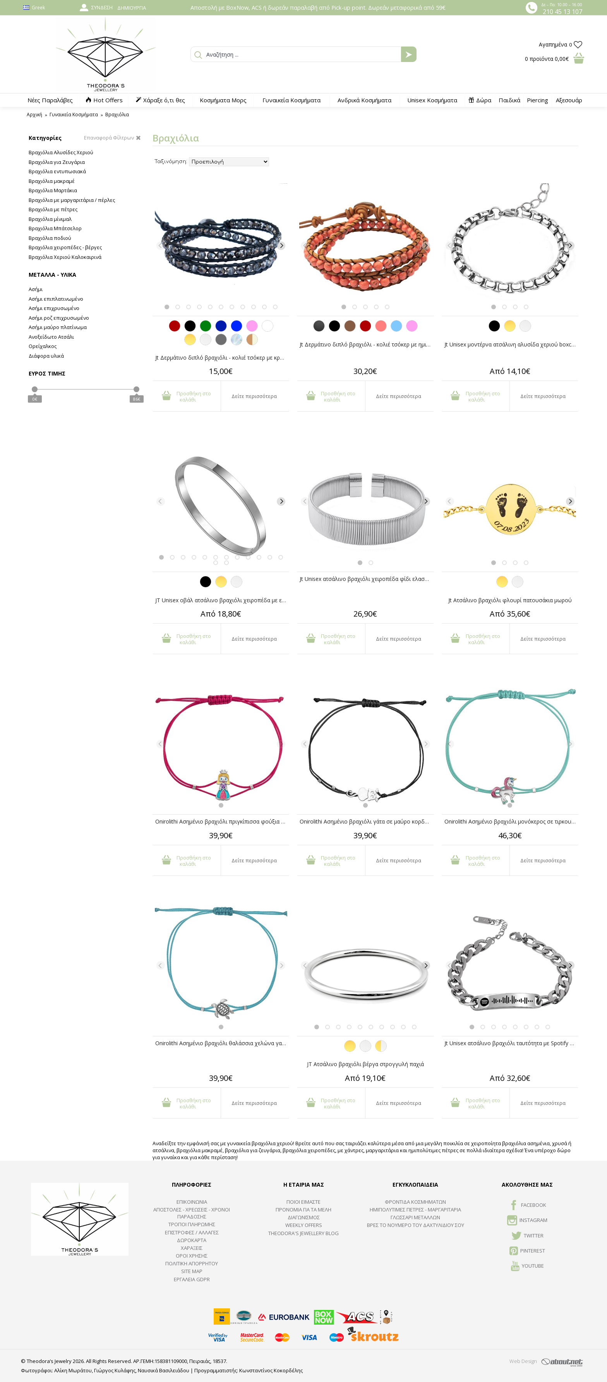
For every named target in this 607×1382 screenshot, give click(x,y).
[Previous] (160, 245)
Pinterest (527, 1251)
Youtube (527, 1266)
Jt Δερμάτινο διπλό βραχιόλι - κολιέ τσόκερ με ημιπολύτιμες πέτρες (367, 344)
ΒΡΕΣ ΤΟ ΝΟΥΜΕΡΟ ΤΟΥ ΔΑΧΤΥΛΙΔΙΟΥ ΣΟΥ (415, 1225)
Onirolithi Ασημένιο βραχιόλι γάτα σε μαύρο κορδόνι (366, 821)
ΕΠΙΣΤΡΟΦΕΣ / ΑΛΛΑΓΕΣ (192, 1232)
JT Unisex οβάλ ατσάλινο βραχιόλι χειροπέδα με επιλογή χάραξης (222, 600)
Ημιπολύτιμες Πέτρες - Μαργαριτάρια (415, 1209)
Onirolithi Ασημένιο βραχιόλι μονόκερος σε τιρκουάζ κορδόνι (511, 821)
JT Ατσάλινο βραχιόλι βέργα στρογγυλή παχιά (365, 1064)
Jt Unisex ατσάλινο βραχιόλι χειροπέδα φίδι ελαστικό (367, 578)
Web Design (523, 1361)
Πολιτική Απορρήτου (191, 1263)
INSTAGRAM (527, 1221)
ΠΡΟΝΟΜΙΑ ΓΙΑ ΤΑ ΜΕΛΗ (303, 1209)
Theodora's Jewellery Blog (303, 1233)
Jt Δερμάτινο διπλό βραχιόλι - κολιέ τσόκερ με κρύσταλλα (222, 357)
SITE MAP (191, 1271)
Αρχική (34, 114)
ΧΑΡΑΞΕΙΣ (191, 1247)
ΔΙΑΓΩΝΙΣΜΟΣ (304, 1217)
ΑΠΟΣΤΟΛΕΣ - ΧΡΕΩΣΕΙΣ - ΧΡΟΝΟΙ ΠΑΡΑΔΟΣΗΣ (191, 1213)
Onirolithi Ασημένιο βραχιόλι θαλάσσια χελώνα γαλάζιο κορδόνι (222, 1043)
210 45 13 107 (562, 11)
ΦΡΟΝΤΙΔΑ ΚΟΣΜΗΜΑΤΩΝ (415, 1201)
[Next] (281, 245)
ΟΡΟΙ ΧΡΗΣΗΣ (191, 1255)
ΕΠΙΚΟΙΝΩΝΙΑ (192, 1201)
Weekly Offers (303, 1225)
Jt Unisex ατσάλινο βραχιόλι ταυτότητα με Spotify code (511, 1043)
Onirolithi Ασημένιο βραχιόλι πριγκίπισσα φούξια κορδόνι (222, 821)
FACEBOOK (527, 1206)
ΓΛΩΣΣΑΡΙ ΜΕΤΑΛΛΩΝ (415, 1217)
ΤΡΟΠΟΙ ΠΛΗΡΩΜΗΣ (191, 1224)
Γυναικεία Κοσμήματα (74, 114)
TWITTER (527, 1236)
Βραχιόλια (117, 114)
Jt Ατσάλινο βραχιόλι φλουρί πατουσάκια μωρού (510, 600)
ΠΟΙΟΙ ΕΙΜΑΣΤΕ (303, 1201)
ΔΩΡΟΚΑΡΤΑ (191, 1240)
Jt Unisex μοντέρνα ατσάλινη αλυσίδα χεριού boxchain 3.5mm (511, 344)
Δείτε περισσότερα (254, 396)
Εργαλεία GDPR (192, 1279)
